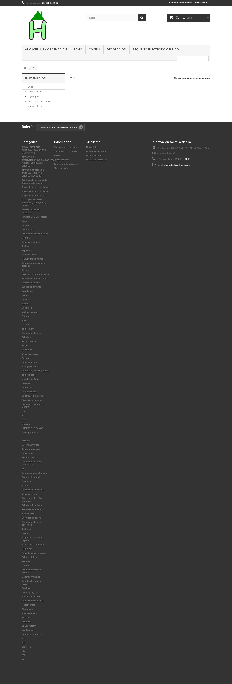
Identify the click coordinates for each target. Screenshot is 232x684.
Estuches (26, 316)
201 (23, 655)
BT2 (24, 420)
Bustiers (26, 617)
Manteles (26, 485)
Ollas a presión (29, 494)
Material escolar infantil (33, 544)
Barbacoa (26, 481)
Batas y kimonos (30, 432)
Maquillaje (27, 549)
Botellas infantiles (31, 242)
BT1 (24, 415)
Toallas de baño (29, 613)
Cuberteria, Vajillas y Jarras (35, 370)
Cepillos (26, 588)
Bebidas (26, 383)
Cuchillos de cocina (31, 518)
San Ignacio (28, 630)
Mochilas (26, 238)
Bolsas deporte (29, 362)
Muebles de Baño (30, 379)
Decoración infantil (31, 477)
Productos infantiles (32, 634)
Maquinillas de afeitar (32, 259)
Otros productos (30, 354)
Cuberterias (27, 453)
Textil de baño (29, 375)
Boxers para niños (31, 577)
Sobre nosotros (34, 91)
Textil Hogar (28, 329)
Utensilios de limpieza (33, 600)
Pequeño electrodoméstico (156, 49)
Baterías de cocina (31, 282)
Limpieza (26, 647)
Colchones (27, 350)
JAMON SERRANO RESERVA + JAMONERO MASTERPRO (34, 150)
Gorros (25, 324)
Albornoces (27, 609)
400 (23, 638)
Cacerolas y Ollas (30, 445)
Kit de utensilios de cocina (35, 278)
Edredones (27, 291)
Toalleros (26, 529)
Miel (24, 320)
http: (24, 651)
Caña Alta (26, 565)
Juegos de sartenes (31, 287)
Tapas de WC (28, 513)
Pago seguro (33, 96)
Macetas (26, 424)
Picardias (26, 621)
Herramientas (28, 605)
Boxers (25, 270)
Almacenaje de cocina (33, 490)
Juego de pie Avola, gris (34, 195)
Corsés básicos (29, 391)
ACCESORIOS (29, 341)
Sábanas (26, 295)
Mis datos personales (96, 160)
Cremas (25, 533)
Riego (25, 345)
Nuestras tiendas (35, 106)
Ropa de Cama (29, 254)
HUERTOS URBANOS (32, 428)
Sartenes (26, 440)
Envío (30, 87)
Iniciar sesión (202, 2)
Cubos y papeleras (31, 449)
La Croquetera (29, 626)
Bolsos (25, 358)
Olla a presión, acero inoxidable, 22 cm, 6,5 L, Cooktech (34, 203)
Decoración (116, 49)
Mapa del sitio (61, 168)
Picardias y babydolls (32, 400)
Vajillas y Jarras (30, 312)
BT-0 (24, 411)
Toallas (25, 246)
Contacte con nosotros (180, 2)
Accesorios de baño (32, 333)
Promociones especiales (66, 147)
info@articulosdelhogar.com (177, 165)
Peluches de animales (33, 505)
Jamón (25, 303)
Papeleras (27, 250)
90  (24, 663)
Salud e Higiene (29, 557)
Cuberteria (27, 308)
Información (35, 78)
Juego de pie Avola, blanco (35, 187)
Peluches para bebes (32, 509)
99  (24, 659)
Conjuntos (27, 387)
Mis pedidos (92, 147)
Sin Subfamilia (29, 457)
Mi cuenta (93, 142)
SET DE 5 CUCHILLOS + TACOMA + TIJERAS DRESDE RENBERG (34, 173)
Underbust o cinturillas (33, 396)
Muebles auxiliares (31, 596)
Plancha (26, 561)
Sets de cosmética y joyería (35, 274)
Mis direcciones (94, 155)
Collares (26, 299)
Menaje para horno (31, 366)
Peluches (26, 337)
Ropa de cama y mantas (34, 553)
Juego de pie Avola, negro (35, 191)
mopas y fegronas (31, 592)
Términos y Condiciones (38, 101)
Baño (78, 49)
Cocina (94, 49)
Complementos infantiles (34, 473)
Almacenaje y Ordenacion (46, 49)
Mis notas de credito (96, 151)
